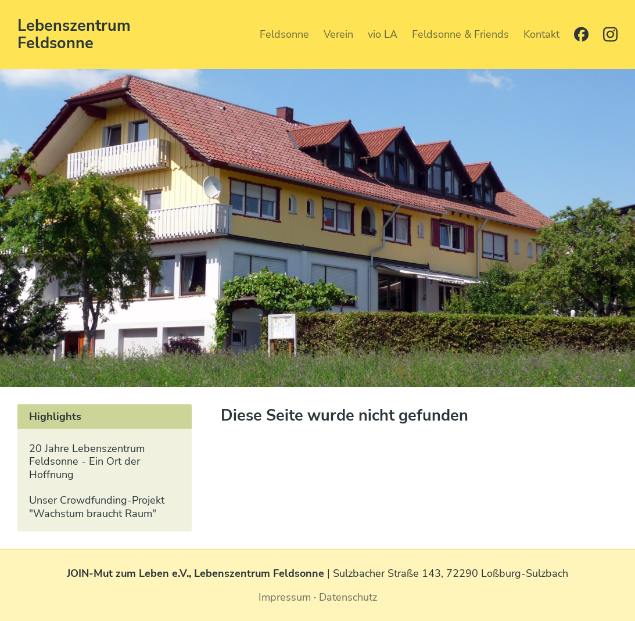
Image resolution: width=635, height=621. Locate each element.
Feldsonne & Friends (460, 34)
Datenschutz (348, 597)
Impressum (285, 597)
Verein (338, 34)
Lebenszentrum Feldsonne (74, 34)
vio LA (382, 34)
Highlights (55, 416)
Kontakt (541, 34)
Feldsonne (284, 34)
